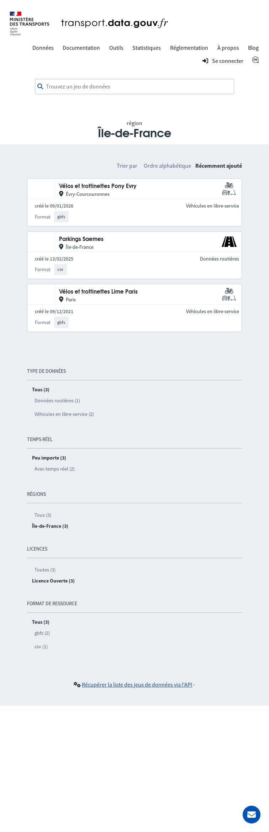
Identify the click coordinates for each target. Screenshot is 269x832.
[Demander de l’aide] (251, 814)
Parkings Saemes (81, 239)
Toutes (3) (45, 570)
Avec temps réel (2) (55, 469)
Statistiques (146, 47)
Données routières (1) (57, 400)
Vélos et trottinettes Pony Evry (98, 186)
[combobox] (134, 87)
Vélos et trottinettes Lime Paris (98, 292)
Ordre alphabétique (167, 165)
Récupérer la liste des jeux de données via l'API (137, 684)
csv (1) (41, 646)
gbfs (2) (42, 633)
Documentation (81, 47)
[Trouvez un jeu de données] (134, 87)
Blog (253, 47)
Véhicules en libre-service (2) (64, 414)
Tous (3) (43, 515)
